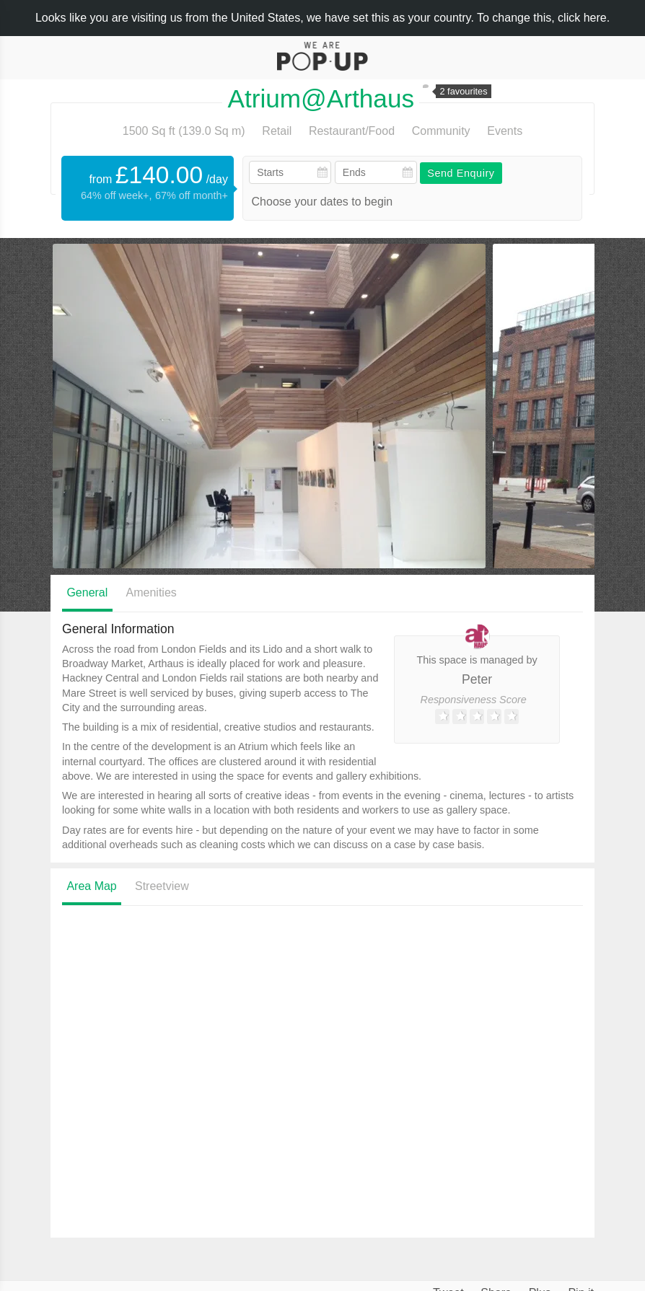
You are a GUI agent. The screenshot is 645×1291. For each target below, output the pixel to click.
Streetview (162, 886)
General (87, 592)
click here (582, 18)
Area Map (91, 886)
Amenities (151, 592)
